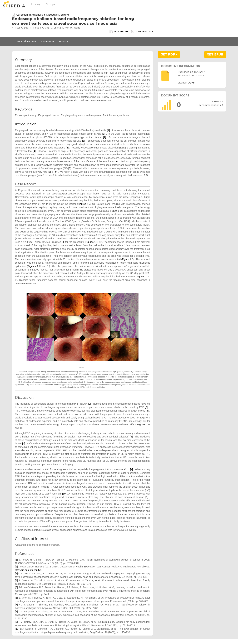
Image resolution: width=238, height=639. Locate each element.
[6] (117, 161)
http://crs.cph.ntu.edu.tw (28, 570)
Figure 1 (114, 210)
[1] (108, 130)
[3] (83, 140)
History (63, 41)
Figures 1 (83, 204)
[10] (64, 493)
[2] (104, 137)
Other (191, 82)
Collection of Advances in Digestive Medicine (42, 14)
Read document (26, 41)
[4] (67, 147)
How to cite (119, 31)
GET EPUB (215, 54)
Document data (141, 31)
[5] (55, 154)
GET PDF (169, 54)
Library (36, 4)
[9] (55, 171)
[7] (69, 168)
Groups (50, 4)
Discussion (47, 41)
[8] (49, 171)
